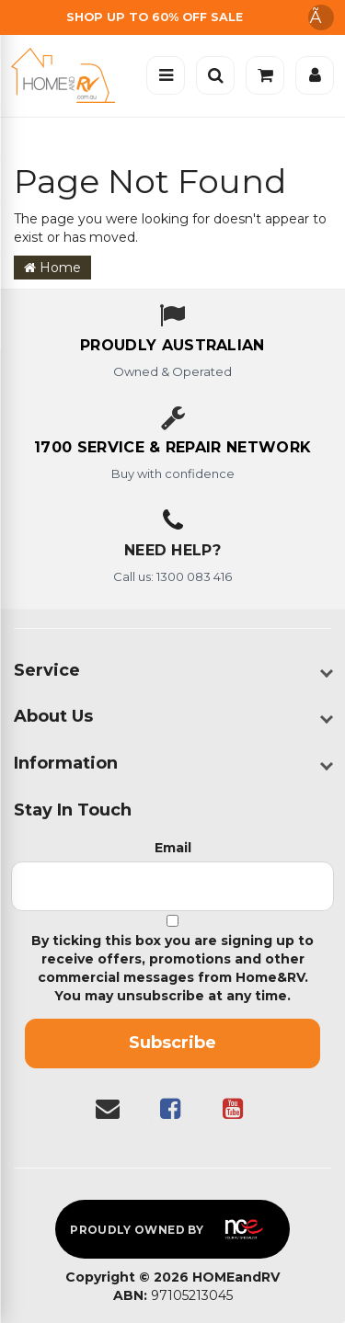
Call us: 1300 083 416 (172, 576)
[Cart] (265, 75)
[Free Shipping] (173, 17)
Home (52, 267)
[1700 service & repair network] (172, 449)
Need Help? (172, 550)
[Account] (314, 75)
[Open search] (215, 75)
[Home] (67, 75)
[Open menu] (165, 75)
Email (173, 847)
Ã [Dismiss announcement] (321, 17)
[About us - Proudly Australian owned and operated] (172, 346)
